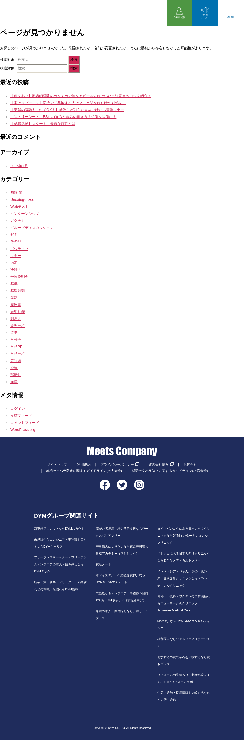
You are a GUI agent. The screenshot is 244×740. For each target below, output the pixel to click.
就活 (14, 297)
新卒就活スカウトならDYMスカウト (59, 529)
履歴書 (15, 305)
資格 (14, 368)
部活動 (15, 375)
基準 (14, 284)
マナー (15, 256)
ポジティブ (19, 249)
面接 (14, 382)
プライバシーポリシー (117, 464)
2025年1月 (19, 166)
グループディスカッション (32, 227)
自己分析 (17, 354)
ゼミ (14, 234)
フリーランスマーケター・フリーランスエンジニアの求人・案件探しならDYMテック (60, 564)
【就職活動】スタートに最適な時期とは (42, 124)
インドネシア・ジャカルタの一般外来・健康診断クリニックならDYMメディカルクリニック (182, 578)
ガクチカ (17, 221)
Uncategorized (22, 200)
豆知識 (15, 361)
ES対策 (16, 193)
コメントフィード (24, 422)
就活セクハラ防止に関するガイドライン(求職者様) (170, 471)
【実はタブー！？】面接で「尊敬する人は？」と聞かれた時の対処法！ (68, 103)
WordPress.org (22, 429)
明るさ (15, 319)
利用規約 (84, 464)
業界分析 (17, 326)
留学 (14, 333)
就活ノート (103, 564)
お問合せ (190, 464)
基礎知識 (17, 291)
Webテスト (19, 207)
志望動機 (17, 312)
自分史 (15, 340)
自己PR (16, 347)
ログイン (17, 409)
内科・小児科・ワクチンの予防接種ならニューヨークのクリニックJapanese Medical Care (183, 603)
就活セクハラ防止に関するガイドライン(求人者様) (84, 471)
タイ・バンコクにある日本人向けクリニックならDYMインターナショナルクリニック (183, 535)
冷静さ (15, 270)
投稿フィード (21, 416)
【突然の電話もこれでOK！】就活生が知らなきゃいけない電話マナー (67, 110)
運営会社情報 (159, 464)
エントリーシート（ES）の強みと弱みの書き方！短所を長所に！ (63, 117)
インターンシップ (24, 214)
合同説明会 (19, 277)
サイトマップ (57, 464)
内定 (14, 263)
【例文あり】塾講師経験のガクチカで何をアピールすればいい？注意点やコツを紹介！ (80, 96)
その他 (15, 241)
